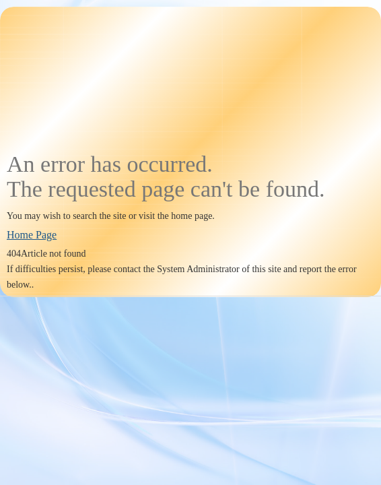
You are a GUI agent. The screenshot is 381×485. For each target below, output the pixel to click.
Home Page (32, 234)
